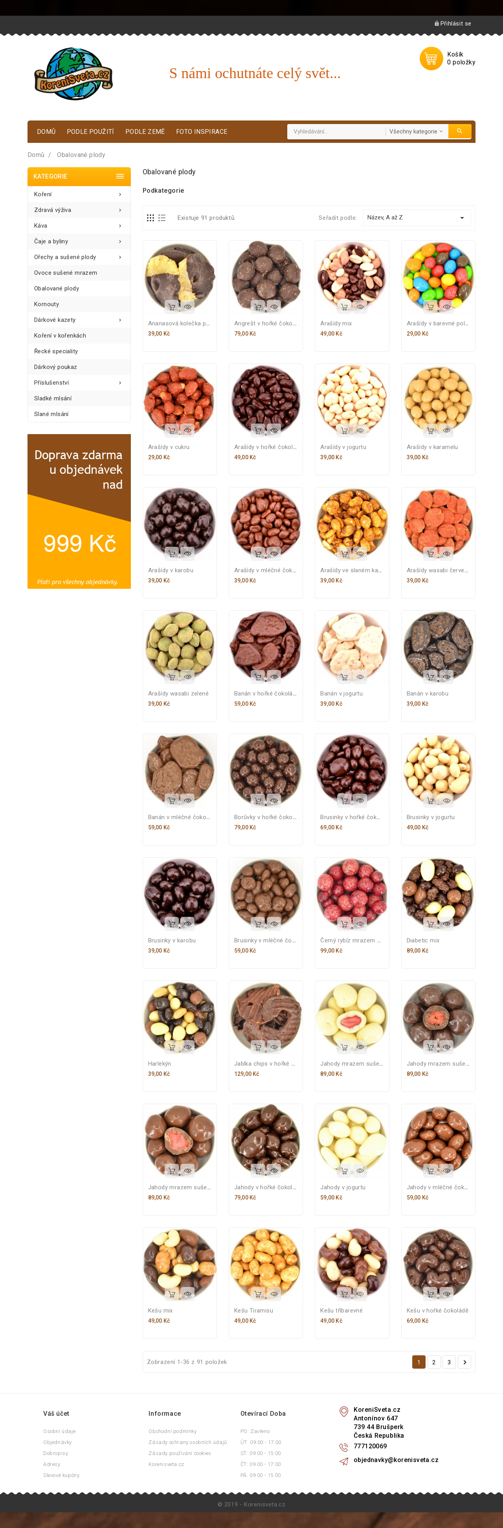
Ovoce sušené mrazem (65, 272)
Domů (46, 131)
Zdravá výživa (79, 208)
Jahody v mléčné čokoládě (443, 1187)
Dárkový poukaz (55, 367)
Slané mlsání (51, 414)
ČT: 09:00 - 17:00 (260, 1464)
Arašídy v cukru (169, 447)
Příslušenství (79, 380)
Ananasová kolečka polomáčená (192, 323)
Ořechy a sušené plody (79, 255)
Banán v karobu (428, 693)
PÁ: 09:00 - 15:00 (260, 1475)
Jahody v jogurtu (342, 1187)
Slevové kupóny (61, 1475)
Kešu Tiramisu (253, 1310)
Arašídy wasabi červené (439, 570)
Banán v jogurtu (341, 693)
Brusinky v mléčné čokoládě (272, 940)
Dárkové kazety (79, 317)
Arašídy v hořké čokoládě (268, 447)
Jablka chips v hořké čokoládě (275, 1063)
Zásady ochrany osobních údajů (188, 1442)
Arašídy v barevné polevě (441, 323)
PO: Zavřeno (255, 1431)
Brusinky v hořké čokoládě (355, 817)
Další (465, 1362)
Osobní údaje (59, 1431)
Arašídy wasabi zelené (178, 693)
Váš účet (56, 1413)
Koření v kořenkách (60, 335)
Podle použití (90, 131)
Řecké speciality (56, 351)
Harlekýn (159, 1063)
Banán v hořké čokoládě (266, 693)
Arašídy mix (336, 323)
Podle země (145, 131)
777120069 (370, 1446)
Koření (79, 192)
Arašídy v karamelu (432, 447)
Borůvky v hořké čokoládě (269, 817)
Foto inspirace (202, 131)
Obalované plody (56, 288)
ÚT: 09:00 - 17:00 (260, 1442)
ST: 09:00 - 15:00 (260, 1453)
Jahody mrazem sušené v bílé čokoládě (374, 1063)
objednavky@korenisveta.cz (396, 1460)
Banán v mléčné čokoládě (183, 817)
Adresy (52, 1464)
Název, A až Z (417, 218)
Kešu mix (160, 1310)
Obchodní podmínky (172, 1431)
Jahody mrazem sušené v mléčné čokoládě (207, 1187)
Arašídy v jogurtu (343, 447)
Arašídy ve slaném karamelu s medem (372, 570)
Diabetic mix (423, 940)
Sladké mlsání (53, 398)
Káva (79, 223)
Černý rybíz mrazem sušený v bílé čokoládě (379, 940)
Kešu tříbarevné (341, 1310)
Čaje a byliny (79, 239)
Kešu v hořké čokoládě (437, 1310)
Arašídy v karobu (170, 570)
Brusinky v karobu (172, 940)
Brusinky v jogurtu (431, 817)
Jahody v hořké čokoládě (268, 1187)
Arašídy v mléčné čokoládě (270, 570)
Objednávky (57, 1442)
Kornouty (46, 304)
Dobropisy (55, 1453)
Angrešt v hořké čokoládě (269, 323)
